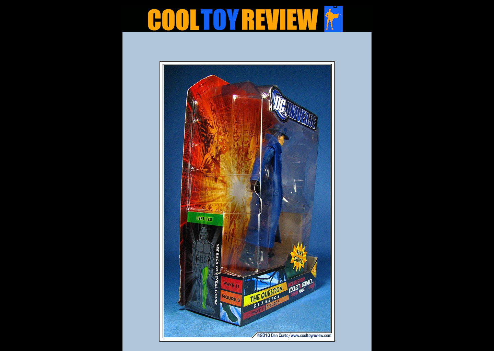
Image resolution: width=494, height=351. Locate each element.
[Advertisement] (247, 48)
